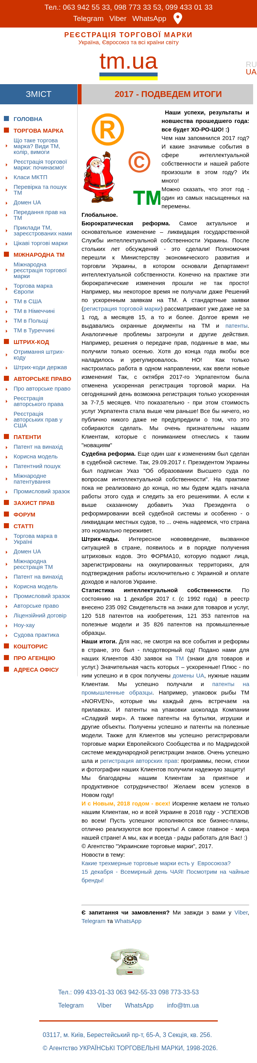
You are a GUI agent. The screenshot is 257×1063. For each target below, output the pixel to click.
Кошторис (31, 646)
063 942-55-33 (136, 992)
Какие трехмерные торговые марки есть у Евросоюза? (156, 863)
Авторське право (36, 605)
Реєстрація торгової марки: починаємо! (40, 164)
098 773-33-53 (178, 992)
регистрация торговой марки (122, 308)
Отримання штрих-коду (39, 354)
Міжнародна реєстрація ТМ (33, 564)
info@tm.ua (183, 1006)
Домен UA (27, 202)
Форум (24, 514)
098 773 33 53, (138, 7)
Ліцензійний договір (40, 615)
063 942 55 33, (87, 7)
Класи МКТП (30, 177)
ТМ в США (28, 301)
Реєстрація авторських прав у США (38, 419)
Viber (118, 18)
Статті (23, 526)
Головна (28, 119)
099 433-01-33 (94, 992)
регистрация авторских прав (138, 760)
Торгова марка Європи (33, 288)
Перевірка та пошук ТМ (40, 189)
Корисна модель (36, 456)
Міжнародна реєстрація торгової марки (40, 270)
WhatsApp (149, 18)
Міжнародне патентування (32, 478)
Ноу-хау (24, 625)
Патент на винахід (38, 446)
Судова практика (36, 635)
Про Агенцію (34, 658)
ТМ (179, 658)
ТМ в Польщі (31, 320)
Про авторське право (42, 388)
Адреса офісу (36, 669)
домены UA (188, 675)
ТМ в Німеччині (34, 311)
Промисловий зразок (42, 491)
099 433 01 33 (189, 7)
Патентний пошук (37, 466)
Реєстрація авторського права (38, 401)
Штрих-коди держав (40, 367)
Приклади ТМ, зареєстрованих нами (43, 230)
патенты (237, 325)
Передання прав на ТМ (40, 215)
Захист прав (34, 503)
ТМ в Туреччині (34, 330)
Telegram (88, 18)
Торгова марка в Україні (35, 538)
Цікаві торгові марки (41, 243)
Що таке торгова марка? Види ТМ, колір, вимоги (37, 146)
